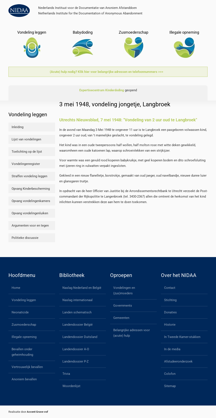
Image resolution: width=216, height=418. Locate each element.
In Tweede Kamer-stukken (182, 337)
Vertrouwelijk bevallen (27, 367)
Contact (169, 288)
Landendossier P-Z (75, 361)
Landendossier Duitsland (79, 337)
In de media (172, 349)
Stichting (170, 300)
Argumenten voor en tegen (30, 225)
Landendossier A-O (75, 349)
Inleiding (17, 127)
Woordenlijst (71, 386)
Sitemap (170, 386)
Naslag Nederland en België (81, 288)
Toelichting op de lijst (27, 152)
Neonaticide (20, 312)
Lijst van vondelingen (26, 139)
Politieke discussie (25, 238)
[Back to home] (19, 10)
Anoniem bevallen (24, 379)
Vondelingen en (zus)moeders (124, 290)
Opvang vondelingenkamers (31, 201)
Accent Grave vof (37, 411)
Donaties (170, 312)
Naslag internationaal (77, 300)
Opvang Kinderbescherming (31, 189)
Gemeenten (121, 318)
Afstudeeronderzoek (178, 361)
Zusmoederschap (24, 325)
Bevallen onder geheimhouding (22, 352)
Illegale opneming (24, 337)
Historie (170, 325)
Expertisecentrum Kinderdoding (101, 90)
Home (16, 288)
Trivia (66, 374)
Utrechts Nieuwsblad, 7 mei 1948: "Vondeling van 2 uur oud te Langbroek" (128, 119)
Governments (122, 305)
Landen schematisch (77, 312)
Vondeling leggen (24, 300)
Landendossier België (77, 325)
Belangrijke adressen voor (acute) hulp (131, 333)
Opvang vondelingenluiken (30, 213)
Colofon (170, 374)
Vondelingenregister (26, 164)
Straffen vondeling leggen (29, 176)
